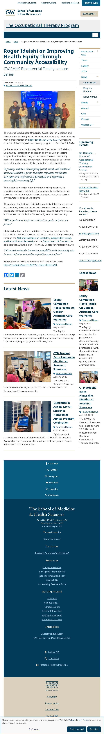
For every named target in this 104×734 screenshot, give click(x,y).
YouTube (53, 485)
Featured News (64, 326)
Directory (52, 601)
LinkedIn (53, 491)
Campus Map (50, 605)
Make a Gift (54, 654)
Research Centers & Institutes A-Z (52, 555)
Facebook (53, 465)
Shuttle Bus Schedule (52, 622)
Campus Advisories (52, 570)
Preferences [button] (34, 729)
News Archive (90, 99)
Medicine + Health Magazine (54, 667)
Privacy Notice (52, 705)
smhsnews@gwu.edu (52, 528)
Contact (85, 121)
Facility (85, 68)
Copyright (52, 699)
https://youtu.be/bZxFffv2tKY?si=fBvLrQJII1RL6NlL (30, 267)
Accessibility (52, 582)
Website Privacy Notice (79, 720)
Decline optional (77, 729)
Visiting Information (52, 613)
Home (8, 44)
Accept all (94, 729)
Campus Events (52, 609)
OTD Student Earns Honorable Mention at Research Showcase (64, 363)
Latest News (89, 85)
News (16, 44)
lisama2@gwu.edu (89, 236)
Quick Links (89, 14)
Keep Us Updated (87, 92)
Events (84, 105)
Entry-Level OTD (87, 55)
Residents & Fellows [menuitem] (70, 2)
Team (84, 62)
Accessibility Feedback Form (52, 586)
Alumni (85, 110)
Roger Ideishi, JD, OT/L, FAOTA (44, 142)
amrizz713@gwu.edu (90, 262)
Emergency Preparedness (52, 574)
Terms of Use (52, 711)
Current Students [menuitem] (48, 2)
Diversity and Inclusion (52, 636)
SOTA (84, 73)
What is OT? (87, 127)
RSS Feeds (53, 497)
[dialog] (52, 725)
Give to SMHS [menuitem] (91, 3)
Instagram (53, 478)
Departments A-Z (52, 541)
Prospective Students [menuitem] (27, 2)
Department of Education (56, 243)
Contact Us (54, 661)
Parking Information (52, 617)
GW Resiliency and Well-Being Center (52, 640)
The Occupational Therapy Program (42, 28)
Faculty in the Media (19, 87)
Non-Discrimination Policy (52, 578)
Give (83, 116)
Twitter (53, 472)
